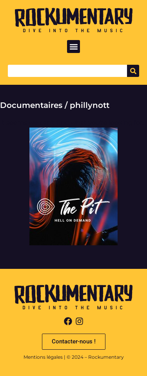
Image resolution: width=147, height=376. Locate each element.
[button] (73, 46)
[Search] (133, 71)
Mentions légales (43, 357)
